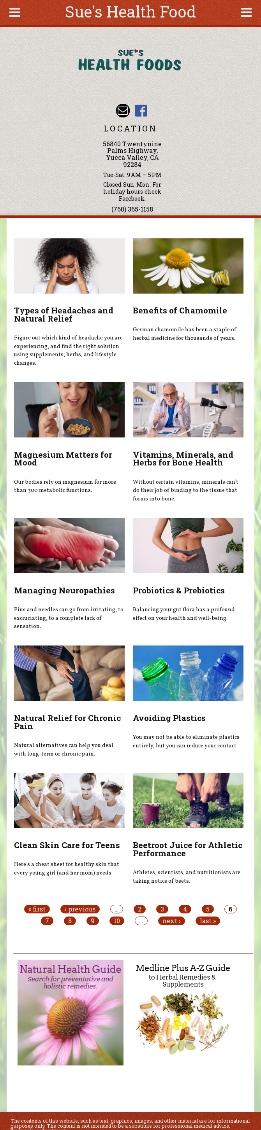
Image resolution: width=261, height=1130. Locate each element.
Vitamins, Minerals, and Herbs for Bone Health (183, 458)
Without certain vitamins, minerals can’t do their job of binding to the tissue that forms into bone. (185, 490)
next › (171, 921)
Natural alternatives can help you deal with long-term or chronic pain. (63, 750)
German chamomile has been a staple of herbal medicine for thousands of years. (184, 334)
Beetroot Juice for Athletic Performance (187, 849)
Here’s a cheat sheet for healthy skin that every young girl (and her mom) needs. (66, 869)
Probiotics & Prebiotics (179, 590)
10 (117, 921)
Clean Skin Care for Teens (67, 845)
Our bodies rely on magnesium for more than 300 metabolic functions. (65, 486)
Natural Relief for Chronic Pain (67, 721)
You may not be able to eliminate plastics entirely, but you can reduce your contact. (186, 741)
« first (37, 909)
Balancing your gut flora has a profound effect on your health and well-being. (184, 614)
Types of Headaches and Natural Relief (63, 314)
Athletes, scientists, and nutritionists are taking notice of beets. (186, 877)
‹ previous (80, 909)
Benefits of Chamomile (180, 310)
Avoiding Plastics (169, 717)
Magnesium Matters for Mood (63, 458)
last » (208, 921)
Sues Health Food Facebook (141, 110)
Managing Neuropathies (64, 590)
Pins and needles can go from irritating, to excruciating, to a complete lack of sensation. (68, 618)
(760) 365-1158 (132, 209)
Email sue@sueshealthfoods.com (123, 110)
